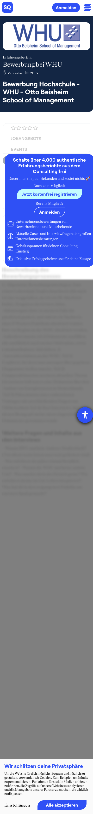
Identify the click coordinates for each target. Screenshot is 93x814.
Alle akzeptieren (62, 805)
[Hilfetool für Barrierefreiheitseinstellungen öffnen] (85, 415)
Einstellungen (17, 805)
